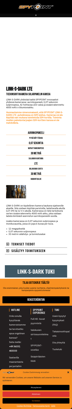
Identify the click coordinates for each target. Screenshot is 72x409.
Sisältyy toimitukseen (28, 250)
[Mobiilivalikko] (36, 15)
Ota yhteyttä (58, 342)
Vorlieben (36, 401)
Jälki (53, 406)
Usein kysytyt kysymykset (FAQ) (59, 320)
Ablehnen (36, 394)
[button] (68, 372)
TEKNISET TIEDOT (23, 244)
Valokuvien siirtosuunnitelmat (39, 334)
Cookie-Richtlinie (24, 406)
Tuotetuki (57, 349)
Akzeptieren (36, 387)
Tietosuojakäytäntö (41, 406)
